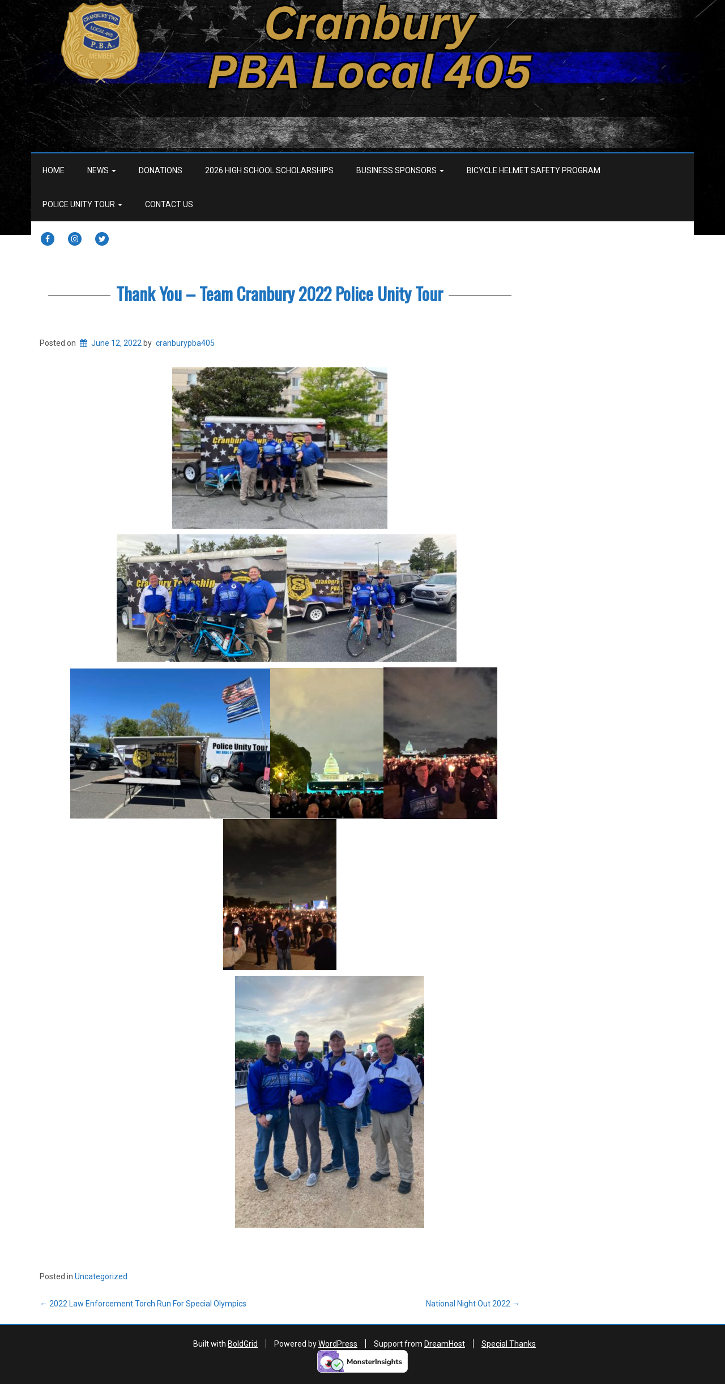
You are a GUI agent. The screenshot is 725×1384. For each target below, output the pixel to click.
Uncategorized (101, 1276)
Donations (160, 170)
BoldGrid (243, 1343)
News (101, 170)
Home (53, 170)
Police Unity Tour (82, 204)
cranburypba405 (185, 343)
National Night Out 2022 (473, 1303)
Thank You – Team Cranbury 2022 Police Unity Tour (279, 293)
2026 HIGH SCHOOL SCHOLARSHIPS (269, 170)
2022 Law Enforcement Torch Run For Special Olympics (143, 1303)
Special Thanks (508, 1343)
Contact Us (169, 204)
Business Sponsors (400, 170)
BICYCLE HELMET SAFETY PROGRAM (533, 170)
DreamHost (444, 1343)
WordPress (337, 1343)
